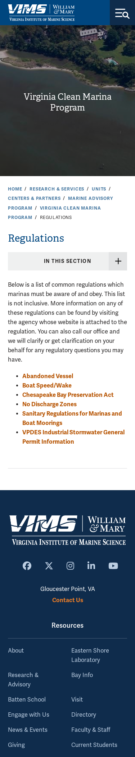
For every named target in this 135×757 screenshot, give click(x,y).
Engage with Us (28, 714)
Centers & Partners (34, 198)
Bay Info (82, 675)
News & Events (28, 730)
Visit (77, 699)
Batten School (27, 699)
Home (15, 189)
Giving (16, 745)
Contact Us (67, 600)
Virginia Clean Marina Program (68, 102)
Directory (83, 714)
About (16, 650)
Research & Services (57, 189)
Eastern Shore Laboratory (90, 655)
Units (99, 189)
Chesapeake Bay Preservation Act (68, 395)
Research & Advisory (23, 680)
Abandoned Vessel (47, 376)
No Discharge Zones (49, 404)
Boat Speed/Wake (47, 385)
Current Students (94, 745)
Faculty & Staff (90, 730)
